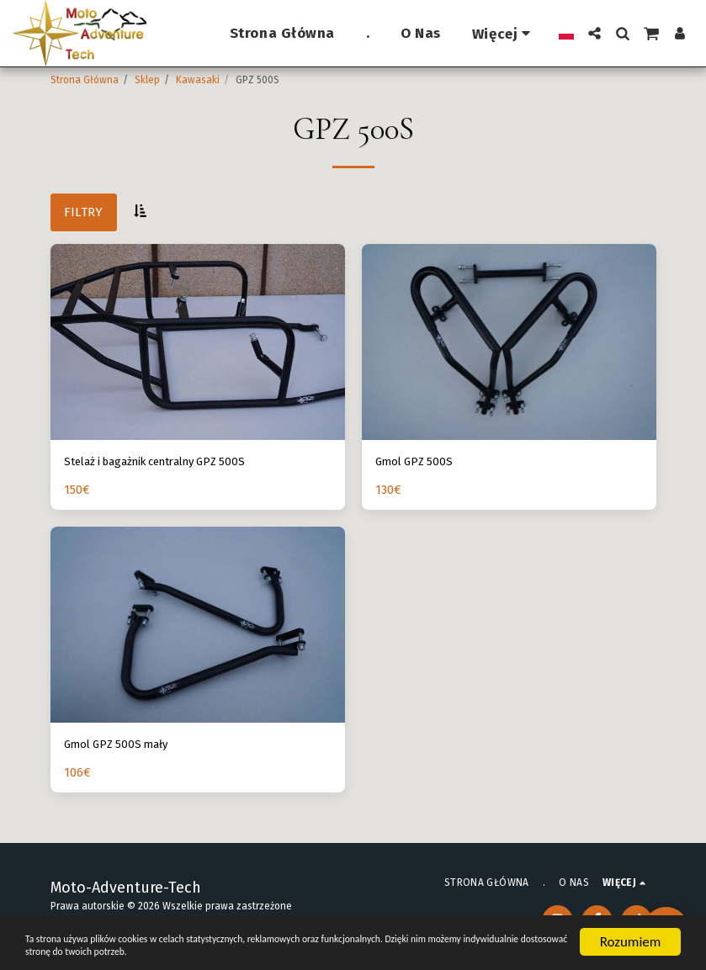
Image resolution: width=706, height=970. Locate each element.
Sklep (147, 80)
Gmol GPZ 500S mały (122, 747)
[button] (594, 33)
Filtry (83, 212)
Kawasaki (198, 80)
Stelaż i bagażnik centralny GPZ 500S (170, 462)
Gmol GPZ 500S (417, 462)
